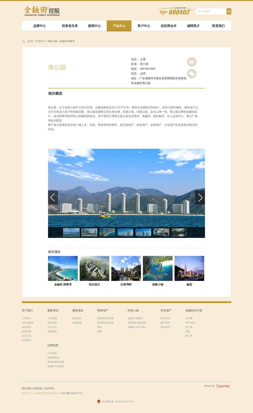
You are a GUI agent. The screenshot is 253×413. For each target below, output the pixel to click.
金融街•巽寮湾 (67, 41)
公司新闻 (52, 318)
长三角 (189, 327)
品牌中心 (39, 26)
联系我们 (218, 26)
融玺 (189, 284)
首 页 (30, 41)
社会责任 (26, 340)
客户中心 (144, 26)
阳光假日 (94, 284)
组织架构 (26, 327)
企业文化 (26, 335)
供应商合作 (169, 26)
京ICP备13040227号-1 (72, 393)
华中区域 (190, 322)
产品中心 (119, 26)
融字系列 (165, 322)
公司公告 (52, 327)
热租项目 (77, 318)
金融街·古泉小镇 (136, 327)
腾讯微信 (192, 73)
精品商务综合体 (105, 322)
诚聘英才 (193, 26)
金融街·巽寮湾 (63, 284)
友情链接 (37, 388)
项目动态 (52, 322)
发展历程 (26, 331)
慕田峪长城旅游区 (137, 322)
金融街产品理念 (55, 366)
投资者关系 (70, 26)
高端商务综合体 (105, 318)
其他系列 (165, 327)
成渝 (187, 331)
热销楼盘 (77, 322)
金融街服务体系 (55, 362)
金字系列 (165, 318)
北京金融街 (28, 322)
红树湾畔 (126, 284)
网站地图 (26, 388)
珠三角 (189, 335)
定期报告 (52, 331)
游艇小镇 (157, 284)
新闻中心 (94, 26)
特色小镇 (52, 41)
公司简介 (26, 318)
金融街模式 (53, 357)
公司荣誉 (52, 353)
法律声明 (49, 388)
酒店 (99, 331)
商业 (99, 327)
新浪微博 (192, 62)
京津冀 (189, 318)
